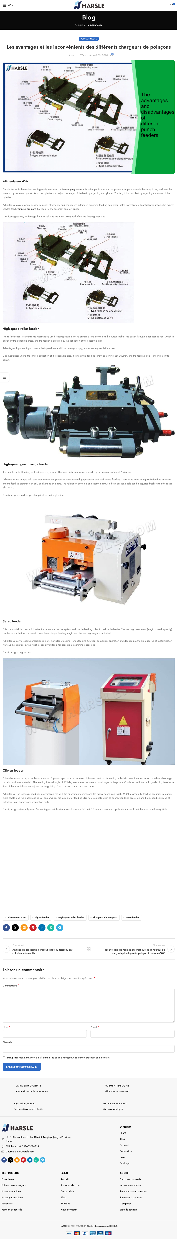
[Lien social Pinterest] (33, 927)
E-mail (94, 1027)
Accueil (79, 25)
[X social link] (15, 927)
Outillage (124, 1163)
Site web (7, 1042)
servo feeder (132, 917)
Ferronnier (6, 1203)
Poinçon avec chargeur (13, 1185)
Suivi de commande (130, 1179)
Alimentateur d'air (16, 917)
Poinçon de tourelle (11, 1209)
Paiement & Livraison (131, 1197)
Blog (63, 1197)
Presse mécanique (11, 1191)
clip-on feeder (42, 917)
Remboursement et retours (134, 1191)
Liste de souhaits (128, 1209)
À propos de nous (70, 1185)
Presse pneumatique (12, 1197)
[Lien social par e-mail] (24, 927)
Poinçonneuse (95, 25)
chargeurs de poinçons (105, 917)
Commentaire (11, 986)
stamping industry (74, 189)
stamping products (26, 209)
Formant (124, 1145)
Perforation (126, 1151)
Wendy (84, 55)
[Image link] (17, 1127)
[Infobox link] (44, 1089)
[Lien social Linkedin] (41, 927)
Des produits (10, 1173)
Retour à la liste (88, 949)
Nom (6, 1027)
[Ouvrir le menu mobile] (9, 5)
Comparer (125, 1203)
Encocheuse (7, 1179)
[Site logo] (88, 5)
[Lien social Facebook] (6, 927)
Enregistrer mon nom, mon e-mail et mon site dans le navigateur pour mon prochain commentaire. (58, 1057)
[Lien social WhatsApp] (50, 927)
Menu (64, 1173)
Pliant (123, 1133)
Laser (122, 1157)
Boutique (65, 1203)
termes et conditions (130, 1185)
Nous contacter (69, 1209)
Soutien (125, 1173)
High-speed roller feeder (71, 917)
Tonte (122, 1139)
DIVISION (125, 1126)
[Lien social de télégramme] (59, 927)
